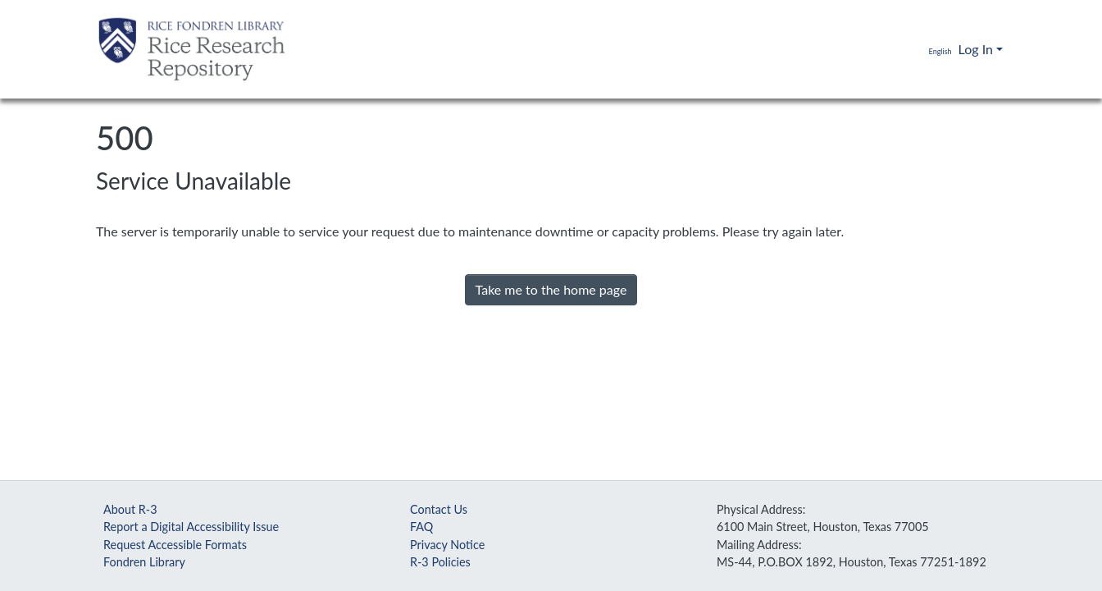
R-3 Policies (440, 562)
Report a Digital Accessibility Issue (191, 527)
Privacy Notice (447, 545)
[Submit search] (892, 49)
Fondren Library (144, 562)
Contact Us (438, 509)
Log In (976, 49)
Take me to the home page (551, 289)
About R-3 (130, 509)
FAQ (421, 527)
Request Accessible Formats (175, 545)
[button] (928, 49)
